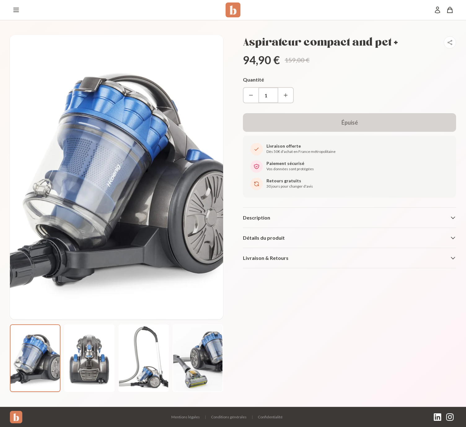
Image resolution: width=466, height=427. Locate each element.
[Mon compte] (437, 10)
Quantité (253, 79)
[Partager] (450, 42)
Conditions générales (229, 417)
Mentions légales (185, 417)
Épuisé (349, 122)
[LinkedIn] (437, 417)
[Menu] (16, 10)
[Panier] (450, 10)
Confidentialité (270, 417)
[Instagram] (450, 417)
